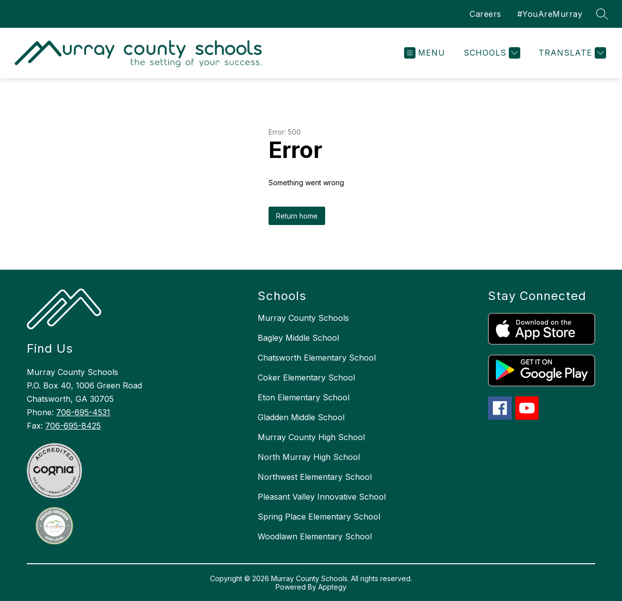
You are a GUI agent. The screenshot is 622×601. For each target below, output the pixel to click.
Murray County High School (311, 437)
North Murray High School (309, 457)
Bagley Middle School (298, 338)
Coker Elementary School (306, 377)
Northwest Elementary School (315, 477)
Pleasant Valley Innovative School (322, 497)
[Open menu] (424, 53)
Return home (297, 216)
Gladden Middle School (301, 417)
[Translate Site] (571, 53)
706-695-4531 (83, 412)
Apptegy (332, 587)
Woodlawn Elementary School (315, 536)
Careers (485, 14)
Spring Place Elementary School (319, 517)
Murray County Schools (303, 318)
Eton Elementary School (303, 397)
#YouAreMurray (550, 14)
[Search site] (602, 14)
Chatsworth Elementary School (317, 358)
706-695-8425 (73, 426)
